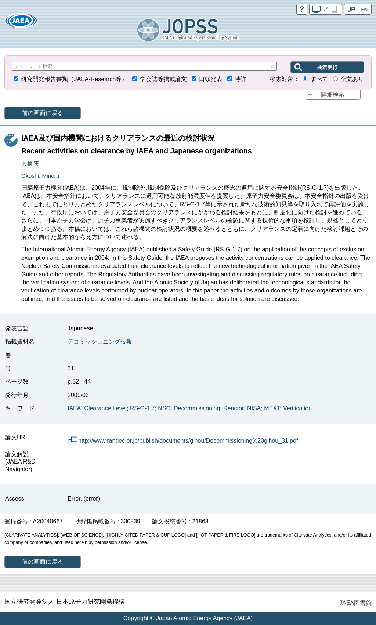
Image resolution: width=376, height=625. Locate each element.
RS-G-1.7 (142, 408)
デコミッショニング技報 (100, 341)
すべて (319, 79)
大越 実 (30, 163)
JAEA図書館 (355, 603)
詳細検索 (332, 94)
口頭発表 (211, 79)
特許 (240, 79)
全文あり (352, 79)
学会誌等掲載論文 (163, 79)
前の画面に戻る (42, 113)
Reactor (233, 408)
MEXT (272, 408)
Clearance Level (105, 408)
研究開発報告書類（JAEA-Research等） (74, 79)
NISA (254, 408)
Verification (297, 408)
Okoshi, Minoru (40, 175)
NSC (164, 408)
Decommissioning (197, 408)
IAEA (74, 408)
